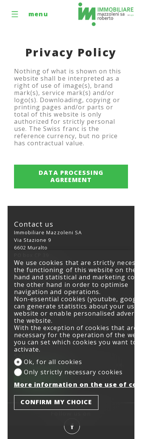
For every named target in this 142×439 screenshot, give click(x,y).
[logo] (106, 14)
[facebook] (72, 426)
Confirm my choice (56, 402)
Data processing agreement (71, 176)
